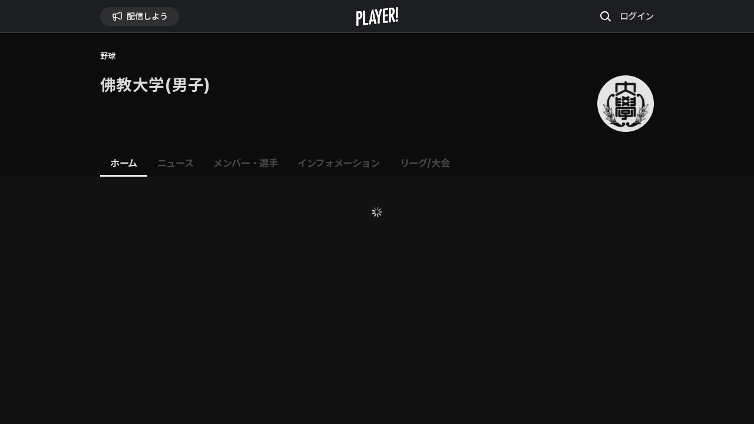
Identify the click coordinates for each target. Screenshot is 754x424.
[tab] (123, 164)
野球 (107, 56)
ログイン (637, 16)
